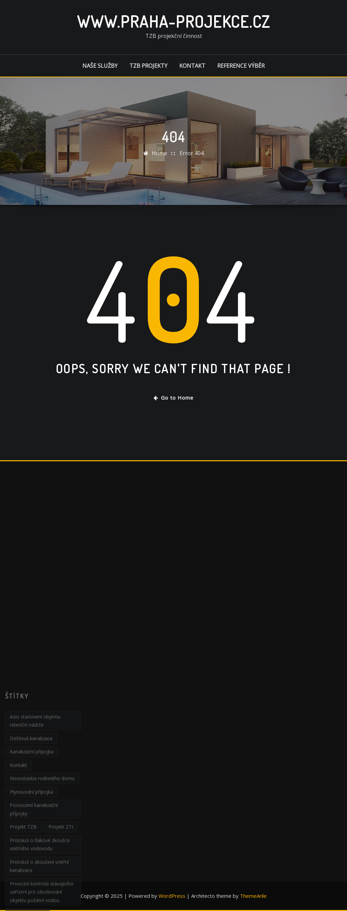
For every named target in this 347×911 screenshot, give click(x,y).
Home (159, 163)
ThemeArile (253, 895)
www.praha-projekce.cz (173, 21)
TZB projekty (148, 65)
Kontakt (192, 65)
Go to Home (173, 397)
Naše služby (100, 65)
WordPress (172, 895)
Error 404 (192, 163)
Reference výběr (241, 65)
